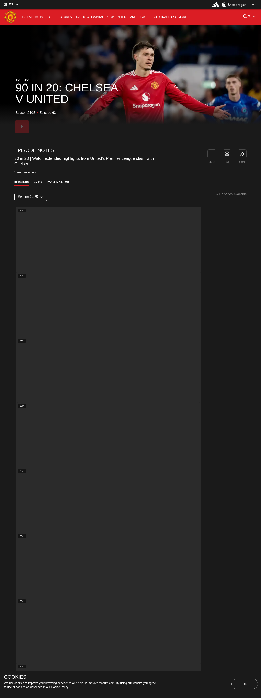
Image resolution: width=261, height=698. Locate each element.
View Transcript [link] (25, 172)
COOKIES (15, 677)
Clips (38, 181)
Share (242, 162)
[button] (10, 4)
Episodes (21, 181)
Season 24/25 (30, 197)
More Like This (58, 181)
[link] (242, 153)
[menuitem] (27, 17)
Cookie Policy (59, 687)
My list (212, 162)
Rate (227, 162)
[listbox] (30, 197)
